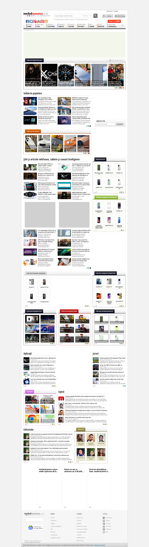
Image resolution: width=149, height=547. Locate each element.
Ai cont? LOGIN (107, 16)
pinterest (42, 21)
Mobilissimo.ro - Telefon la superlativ (36, 14)
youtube (38, 21)
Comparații (54, 535)
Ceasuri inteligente (56, 526)
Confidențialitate (81, 532)
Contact (116, 11)
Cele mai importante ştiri (34, 60)
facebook (27, 21)
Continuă (119, 124)
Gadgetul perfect (55, 538)
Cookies (79, 535)
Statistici (79, 523)
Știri (52, 529)
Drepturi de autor (82, 526)
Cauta (95, 16)
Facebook (107, 518)
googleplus (34, 21)
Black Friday (60, 19)
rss (46, 21)
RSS (105, 532)
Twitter (106, 520)
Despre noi (110, 11)
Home (52, 518)
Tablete (53, 523)
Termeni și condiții (82, 529)
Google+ (107, 523)
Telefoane (53, 520)
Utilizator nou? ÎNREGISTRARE (120, 16)
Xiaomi (66, 19)
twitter (31, 21)
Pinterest (107, 529)
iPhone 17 (72, 19)
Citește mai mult (99, 545)
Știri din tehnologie (82, 19)
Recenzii (53, 532)
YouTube (107, 526)
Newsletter (100, 121)
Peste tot (86, 16)
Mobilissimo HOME (29, 30)
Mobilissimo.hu (81, 538)
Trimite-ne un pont (114, 21)
